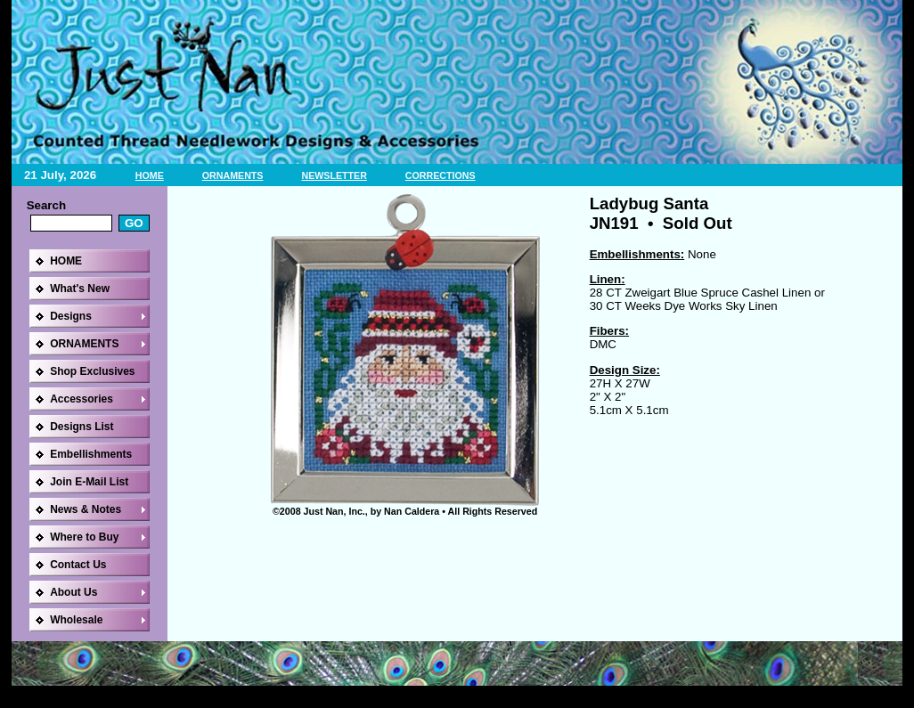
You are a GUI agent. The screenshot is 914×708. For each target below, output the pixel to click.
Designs (71, 316)
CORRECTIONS (440, 175)
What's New (80, 288)
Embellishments (91, 454)
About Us (73, 592)
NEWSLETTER (333, 175)
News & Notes (85, 509)
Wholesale (76, 620)
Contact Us (78, 564)
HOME (149, 175)
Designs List (81, 426)
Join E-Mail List (89, 482)
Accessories (81, 399)
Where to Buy (84, 537)
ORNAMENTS (233, 175)
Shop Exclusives (92, 371)
